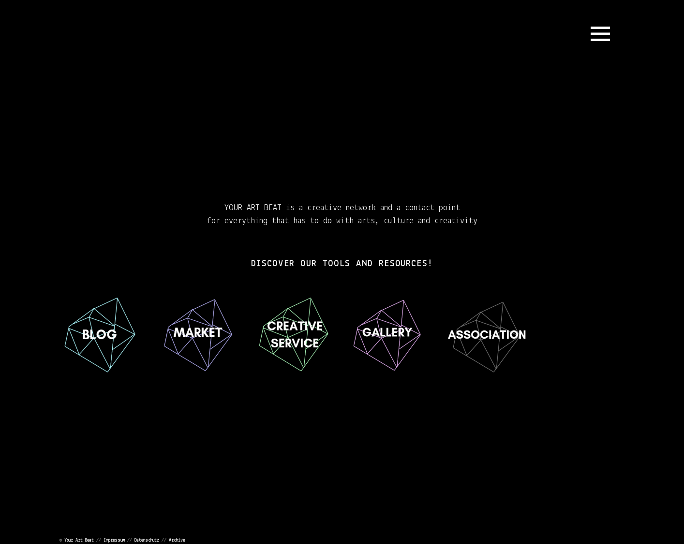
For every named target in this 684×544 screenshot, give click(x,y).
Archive (177, 540)
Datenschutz (146, 540)
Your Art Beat (79, 540)
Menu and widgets (600, 33)
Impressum (114, 540)
